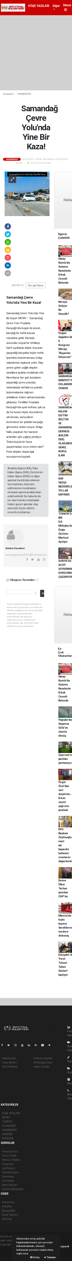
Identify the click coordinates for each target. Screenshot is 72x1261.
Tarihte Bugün (10, 1172)
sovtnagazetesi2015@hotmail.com (26, 554)
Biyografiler (9, 1210)
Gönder (43, 593)
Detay (35, 1257)
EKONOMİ (7, 1138)
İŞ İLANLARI (9, 1125)
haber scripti (7, 1252)
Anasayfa (8, 93)
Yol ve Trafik (9, 1155)
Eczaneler (8, 1164)
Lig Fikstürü (8, 1168)
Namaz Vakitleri (11, 1159)
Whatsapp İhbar (43, 1062)
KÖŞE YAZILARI (38, 6)
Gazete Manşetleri (13, 1189)
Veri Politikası (9, 1066)
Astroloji (7, 1218)
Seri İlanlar (8, 1180)
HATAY (6, 1117)
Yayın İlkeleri (9, 1062)
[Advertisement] (36, 52)
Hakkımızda (9, 1058)
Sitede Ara (8, 1202)
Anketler (7, 1206)
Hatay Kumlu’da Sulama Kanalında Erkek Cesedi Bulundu (64, 270)
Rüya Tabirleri (10, 1214)
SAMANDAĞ (24, 93)
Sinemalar (8, 1176)
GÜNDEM (7, 1134)
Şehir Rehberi (10, 1184)
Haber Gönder (42, 1066)
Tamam (50, 1257)
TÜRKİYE (7, 1121)
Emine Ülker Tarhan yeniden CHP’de (63, 888)
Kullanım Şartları (43, 1058)
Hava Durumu (10, 1151)
